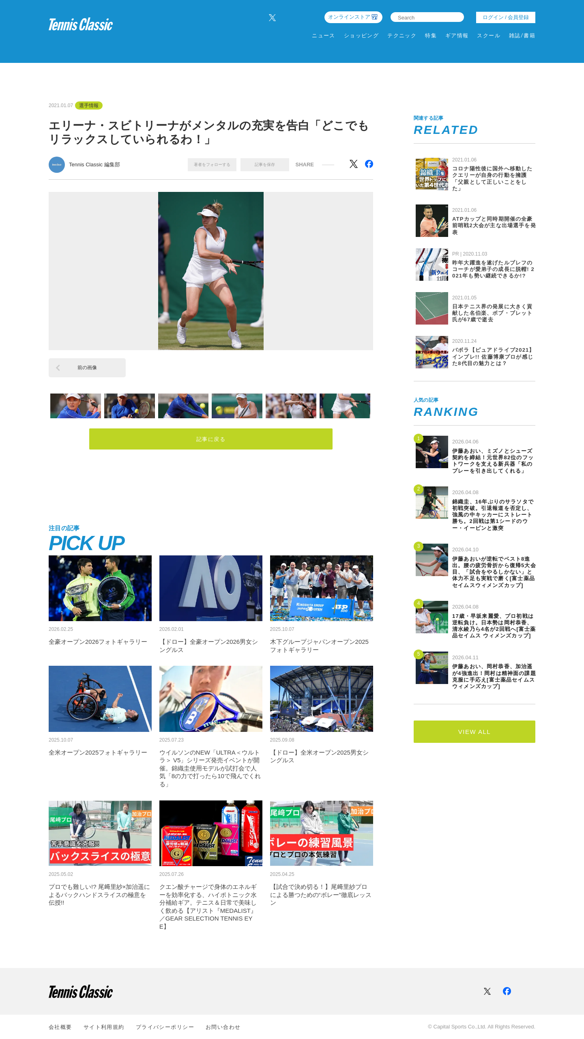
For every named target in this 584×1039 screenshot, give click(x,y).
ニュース (323, 35)
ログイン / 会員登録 (506, 17)
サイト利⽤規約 (104, 1027)
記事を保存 (265, 164)
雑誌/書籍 (522, 35)
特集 (431, 35)
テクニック (402, 35)
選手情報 (89, 105)
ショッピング (361, 35)
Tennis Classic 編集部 (94, 164)
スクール (488, 35)
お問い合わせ (223, 1027)
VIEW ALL (474, 731)
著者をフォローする (212, 164)
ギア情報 (457, 35)
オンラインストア (349, 17)
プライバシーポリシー (165, 1027)
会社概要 (60, 1027)
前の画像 (87, 367)
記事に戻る (211, 439)
